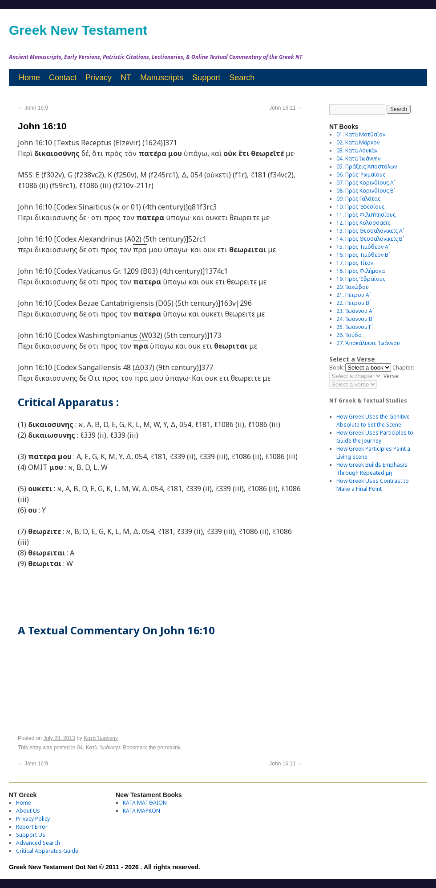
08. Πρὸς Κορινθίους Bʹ (365, 190)
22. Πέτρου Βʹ (353, 303)
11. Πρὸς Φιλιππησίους (366, 214)
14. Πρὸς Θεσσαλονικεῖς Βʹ (370, 239)
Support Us (30, 835)
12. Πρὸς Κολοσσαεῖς (363, 222)
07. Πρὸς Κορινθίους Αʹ (365, 182)
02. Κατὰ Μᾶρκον (357, 142)
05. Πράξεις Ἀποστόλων (366, 166)
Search (241, 77)
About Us (28, 810)
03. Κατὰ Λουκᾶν (356, 150)
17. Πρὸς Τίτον (354, 263)
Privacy (98, 77)
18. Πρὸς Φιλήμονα (360, 271)
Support (206, 77)
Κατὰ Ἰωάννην (101, 738)
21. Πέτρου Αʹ (353, 295)
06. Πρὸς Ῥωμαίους (360, 174)
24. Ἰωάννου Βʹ (355, 319)
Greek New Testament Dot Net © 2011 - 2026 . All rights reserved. (104, 867)
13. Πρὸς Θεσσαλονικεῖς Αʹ (370, 230)
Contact (63, 77)
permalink (169, 747)
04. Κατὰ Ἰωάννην (98, 747)
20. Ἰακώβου (352, 287)
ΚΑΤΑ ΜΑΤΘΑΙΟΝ (145, 802)
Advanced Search (38, 843)
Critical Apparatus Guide (47, 851)
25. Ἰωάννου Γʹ (354, 327)
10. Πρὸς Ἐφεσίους (360, 206)
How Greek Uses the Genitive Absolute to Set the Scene (373, 420)
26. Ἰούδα (349, 335)
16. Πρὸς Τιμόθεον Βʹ (363, 255)
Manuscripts (161, 77)
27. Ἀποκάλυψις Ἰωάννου (368, 343)
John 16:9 (33, 108)
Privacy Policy (33, 818)
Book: (336, 367)
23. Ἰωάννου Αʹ (355, 311)
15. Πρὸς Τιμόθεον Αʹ (363, 247)
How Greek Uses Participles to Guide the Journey (374, 436)
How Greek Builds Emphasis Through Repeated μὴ (372, 469)
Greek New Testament (78, 30)
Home (29, 77)
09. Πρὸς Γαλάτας (358, 198)
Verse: (392, 376)
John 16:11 (286, 108)
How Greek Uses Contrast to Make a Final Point (372, 485)
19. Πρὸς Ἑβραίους (360, 279)
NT (126, 77)
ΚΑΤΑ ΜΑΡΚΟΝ (141, 810)
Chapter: (403, 367)
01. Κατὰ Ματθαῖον (360, 134)
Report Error (32, 826)
